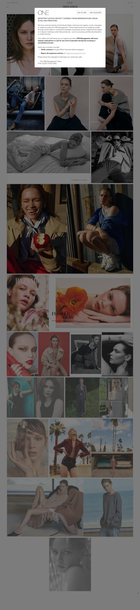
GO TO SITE (82, 13)
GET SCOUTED (95, 13)
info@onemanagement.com (75, 54)
